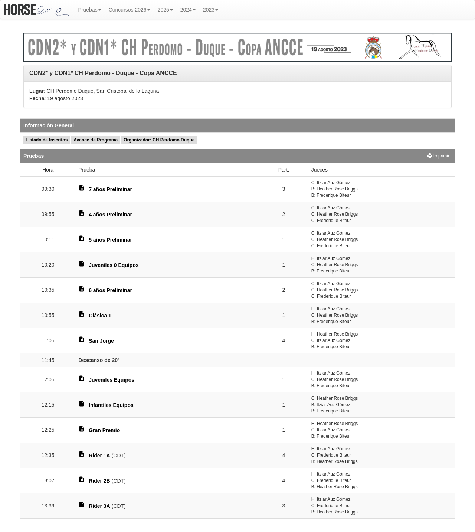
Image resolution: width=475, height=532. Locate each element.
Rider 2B (99, 481)
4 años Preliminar (110, 215)
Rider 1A (99, 455)
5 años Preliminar (110, 240)
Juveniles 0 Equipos (114, 265)
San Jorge (101, 341)
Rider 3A (99, 506)
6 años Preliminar (110, 290)
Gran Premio (104, 430)
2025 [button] (165, 10)
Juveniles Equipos (111, 380)
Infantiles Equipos (111, 405)
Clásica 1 (100, 316)
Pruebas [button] (89, 10)
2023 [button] (210, 10)
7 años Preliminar (110, 189)
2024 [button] (188, 10)
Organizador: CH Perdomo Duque (159, 140)
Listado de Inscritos (47, 140)
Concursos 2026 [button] (129, 10)
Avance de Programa (95, 140)
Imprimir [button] (438, 156)
